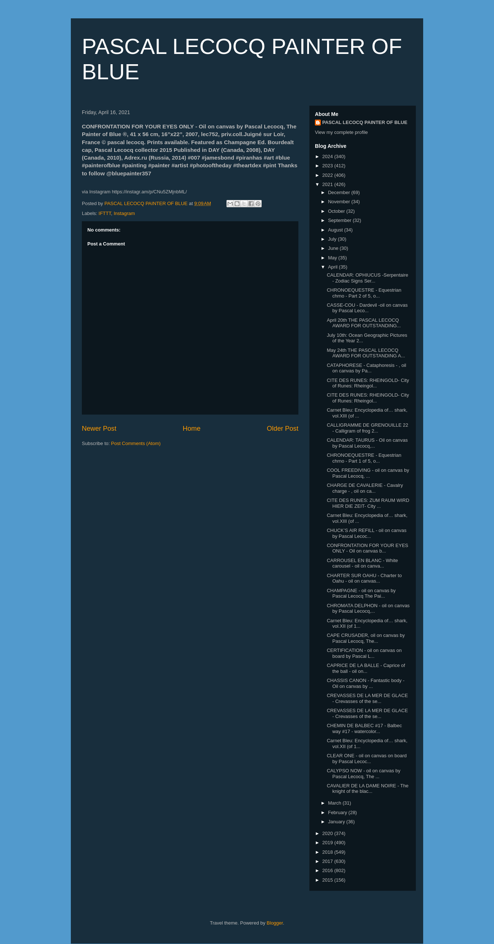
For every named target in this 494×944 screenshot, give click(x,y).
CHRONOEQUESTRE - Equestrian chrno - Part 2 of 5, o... (364, 293)
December (340, 192)
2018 (328, 852)
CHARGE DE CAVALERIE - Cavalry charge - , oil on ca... (365, 488)
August (336, 230)
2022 (328, 175)
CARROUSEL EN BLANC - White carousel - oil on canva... (362, 563)
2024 (328, 156)
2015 (328, 880)
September (340, 220)
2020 (328, 833)
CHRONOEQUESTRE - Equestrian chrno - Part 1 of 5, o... (364, 458)
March (335, 803)
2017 (328, 861)
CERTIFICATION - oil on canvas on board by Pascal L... (364, 653)
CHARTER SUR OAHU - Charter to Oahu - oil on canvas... (364, 578)
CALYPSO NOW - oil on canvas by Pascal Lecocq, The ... (363, 773)
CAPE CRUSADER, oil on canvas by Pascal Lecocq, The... (365, 638)
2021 (328, 184)
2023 (328, 165)
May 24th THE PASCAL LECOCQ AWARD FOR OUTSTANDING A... (366, 353)
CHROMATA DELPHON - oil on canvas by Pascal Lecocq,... (368, 608)
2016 (328, 870)
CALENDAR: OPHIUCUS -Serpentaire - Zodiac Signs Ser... (367, 278)
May (333, 257)
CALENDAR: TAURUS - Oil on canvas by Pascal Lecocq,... (367, 443)
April (333, 267)
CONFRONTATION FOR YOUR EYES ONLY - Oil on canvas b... (367, 548)
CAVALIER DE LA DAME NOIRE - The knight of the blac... (367, 788)
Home (192, 428)
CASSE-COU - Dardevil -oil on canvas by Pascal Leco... (367, 308)
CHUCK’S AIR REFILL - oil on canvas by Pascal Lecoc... (366, 533)
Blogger (275, 923)
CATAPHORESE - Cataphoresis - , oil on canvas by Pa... (366, 368)
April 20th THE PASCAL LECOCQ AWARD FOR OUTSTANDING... (364, 323)
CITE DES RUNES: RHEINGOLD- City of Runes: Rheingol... (368, 383)
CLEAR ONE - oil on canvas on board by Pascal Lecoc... (367, 758)
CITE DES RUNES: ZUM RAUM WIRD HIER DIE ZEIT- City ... (368, 503)
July (333, 239)
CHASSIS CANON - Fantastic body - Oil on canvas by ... (365, 683)
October (337, 211)
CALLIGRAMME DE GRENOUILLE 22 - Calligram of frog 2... (367, 428)
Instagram (124, 213)
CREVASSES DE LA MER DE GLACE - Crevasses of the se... (367, 698)
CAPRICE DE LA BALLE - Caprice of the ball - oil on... (366, 668)
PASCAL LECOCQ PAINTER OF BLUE (364, 122)
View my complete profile (341, 132)
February (338, 812)
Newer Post (99, 428)
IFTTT (105, 213)
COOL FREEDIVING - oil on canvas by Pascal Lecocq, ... (368, 473)
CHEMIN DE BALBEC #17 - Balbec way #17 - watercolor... (364, 728)
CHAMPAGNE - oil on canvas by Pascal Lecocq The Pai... (361, 593)
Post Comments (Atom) (136, 443)
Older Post (282, 428)
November (340, 201)
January (337, 821)
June (334, 248)
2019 (328, 842)
